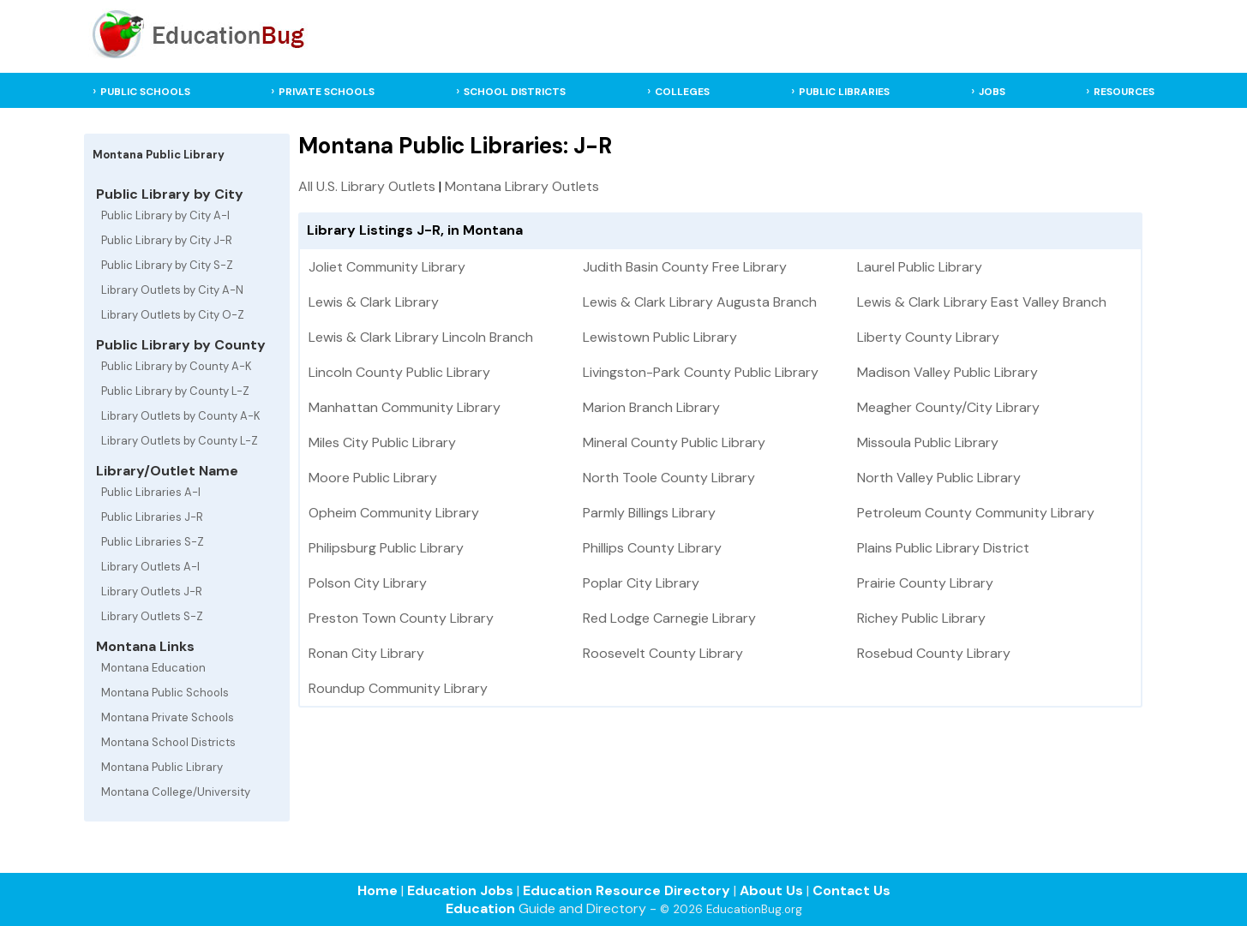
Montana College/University (175, 792)
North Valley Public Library (939, 478)
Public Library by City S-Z (167, 265)
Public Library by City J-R (166, 240)
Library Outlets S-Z (152, 616)
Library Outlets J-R (151, 591)
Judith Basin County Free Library (685, 267)
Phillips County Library (652, 548)
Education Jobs (460, 890)
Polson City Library (368, 583)
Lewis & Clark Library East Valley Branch (981, 302)
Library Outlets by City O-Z (172, 315)
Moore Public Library (373, 478)
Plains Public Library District (943, 548)
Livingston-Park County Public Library (700, 372)
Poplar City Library (641, 583)
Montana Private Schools (167, 717)
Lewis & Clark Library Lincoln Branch (421, 337)
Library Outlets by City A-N (172, 290)
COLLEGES (682, 92)
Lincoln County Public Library (399, 372)
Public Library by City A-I (165, 215)
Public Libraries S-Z (152, 542)
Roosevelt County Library (663, 653)
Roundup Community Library (398, 688)
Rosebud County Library (933, 653)
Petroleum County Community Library (975, 513)
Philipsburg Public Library (386, 548)
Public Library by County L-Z (175, 391)
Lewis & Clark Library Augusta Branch (700, 302)
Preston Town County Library (401, 618)
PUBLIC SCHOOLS (145, 92)
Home (377, 890)
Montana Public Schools (165, 692)
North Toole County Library (669, 478)
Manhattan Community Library (405, 407)
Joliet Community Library (387, 267)
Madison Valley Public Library (947, 372)
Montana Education (153, 667)
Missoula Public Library (927, 442)
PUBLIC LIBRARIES (844, 92)
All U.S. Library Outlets (366, 186)
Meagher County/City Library (948, 407)
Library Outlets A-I (150, 566)
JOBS (992, 92)
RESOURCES (1124, 92)
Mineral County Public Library (674, 442)
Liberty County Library (928, 337)
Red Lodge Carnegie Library (669, 618)
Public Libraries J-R (152, 517)
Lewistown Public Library (660, 337)
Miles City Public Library (382, 442)
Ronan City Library (366, 653)
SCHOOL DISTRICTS (515, 92)
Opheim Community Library (394, 513)
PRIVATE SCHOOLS (327, 92)
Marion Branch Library (651, 407)
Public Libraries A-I (151, 492)
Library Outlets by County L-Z (179, 440)
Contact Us (851, 890)
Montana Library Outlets (522, 186)
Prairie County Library (925, 583)
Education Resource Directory (626, 890)
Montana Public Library (162, 767)
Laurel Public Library (919, 267)
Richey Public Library (921, 618)
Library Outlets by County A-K (181, 416)
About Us (771, 890)
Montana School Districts (168, 742)
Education (480, 908)
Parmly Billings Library (649, 513)
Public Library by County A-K (176, 366)
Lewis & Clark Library (374, 302)
